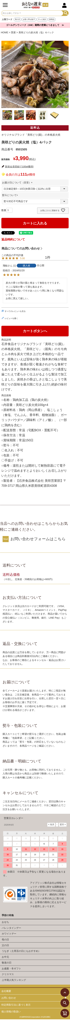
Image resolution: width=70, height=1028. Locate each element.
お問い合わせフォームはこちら (38, 539)
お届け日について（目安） (18, 182)
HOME (4, 32)
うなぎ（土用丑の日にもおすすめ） (21, 951)
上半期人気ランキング (14, 980)
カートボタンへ (35, 331)
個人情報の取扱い (11, 1011)
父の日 (5, 945)
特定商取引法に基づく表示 (15, 1004)
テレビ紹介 (42, 19)
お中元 (5, 956)
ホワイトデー (9, 933)
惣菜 (13, 32)
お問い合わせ (8, 997)
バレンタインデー (11, 928)
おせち (5, 922)
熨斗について (10, 195)
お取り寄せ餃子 (29, 19)
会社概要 (6, 991)
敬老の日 (6, 962)
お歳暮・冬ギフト (11, 968)
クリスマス (8, 974)
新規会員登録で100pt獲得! (19, 166)
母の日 (17, 19)
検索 (65, 13)
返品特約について (13, 239)
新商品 (51, 19)
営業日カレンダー (13, 818)
